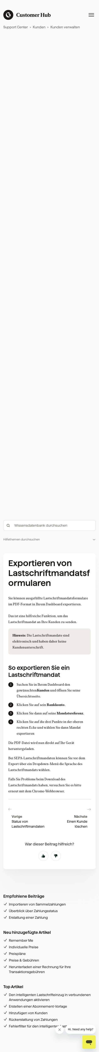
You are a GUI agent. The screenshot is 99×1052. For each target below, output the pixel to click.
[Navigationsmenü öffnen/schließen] (91, 14)
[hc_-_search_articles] (49, 525)
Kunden (39, 27)
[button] (49, 539)
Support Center (15, 27)
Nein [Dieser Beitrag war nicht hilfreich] (56, 856)
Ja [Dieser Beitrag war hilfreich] (43, 856)
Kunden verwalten (65, 27)
